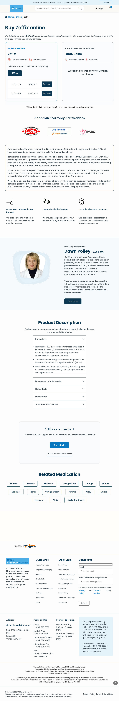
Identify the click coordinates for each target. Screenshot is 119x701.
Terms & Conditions (104, 694)
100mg (15, 73)
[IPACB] (87, 132)
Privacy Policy (63, 593)
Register (106, 2)
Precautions (59, 397)
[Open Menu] (7, 8)
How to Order (40, 579)
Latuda (105, 483)
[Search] (80, 8)
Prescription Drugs (42, 565)
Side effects (59, 389)
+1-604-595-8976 (41, 647)
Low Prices (62, 588)
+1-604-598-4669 (41, 640)
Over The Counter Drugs (44, 588)
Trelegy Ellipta (69, 483)
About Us (39, 574)
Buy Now (47, 84)
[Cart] (110, 8)
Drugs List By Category (44, 570)
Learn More (74, 301)
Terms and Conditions (66, 598)
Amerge (89, 483)
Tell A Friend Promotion (66, 574)
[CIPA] (31, 131)
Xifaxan (13, 483)
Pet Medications (41, 584)
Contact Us (62, 602)
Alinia (55, 500)
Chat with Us (60, 445)
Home (11, 17)
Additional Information (59, 404)
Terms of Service (97, 592)
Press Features (63, 570)
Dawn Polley (62, 565)
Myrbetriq (48, 483)
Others (19, 17)
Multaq (104, 492)
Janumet (16, 492)
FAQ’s (38, 602)
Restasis (31, 483)
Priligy (88, 492)
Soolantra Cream (76, 500)
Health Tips (40, 598)
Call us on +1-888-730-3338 (59, 453)
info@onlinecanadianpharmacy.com (74, 2)
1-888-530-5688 (40, 634)
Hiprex (33, 492)
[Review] (59, 131)
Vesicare (39, 500)
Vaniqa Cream (52, 492)
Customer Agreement (66, 579)
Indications (59, 339)
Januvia (72, 492)
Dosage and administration (59, 381)
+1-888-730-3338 (49, 2)
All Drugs (39, 593)
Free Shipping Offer (65, 584)
